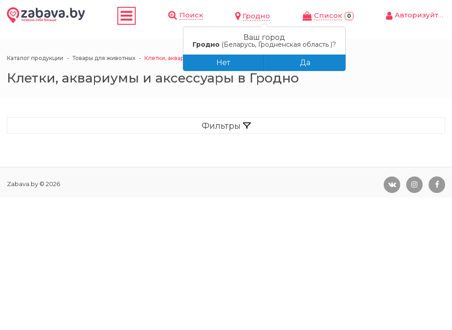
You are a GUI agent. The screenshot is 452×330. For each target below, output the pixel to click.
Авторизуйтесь (423, 15)
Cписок (328, 15)
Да (305, 62)
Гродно (256, 15)
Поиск (191, 15)
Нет (223, 62)
